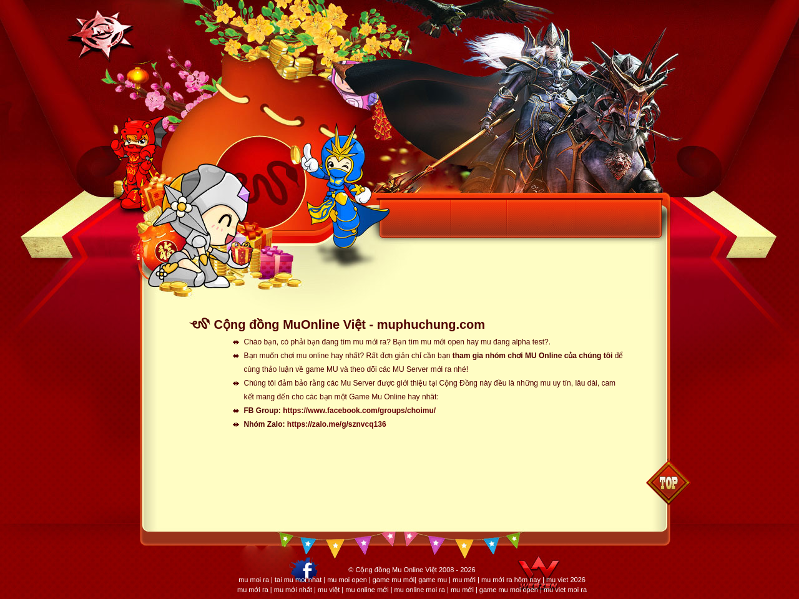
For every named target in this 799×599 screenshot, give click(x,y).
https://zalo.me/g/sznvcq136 (336, 424)
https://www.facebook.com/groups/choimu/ (359, 410)
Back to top (668, 482)
